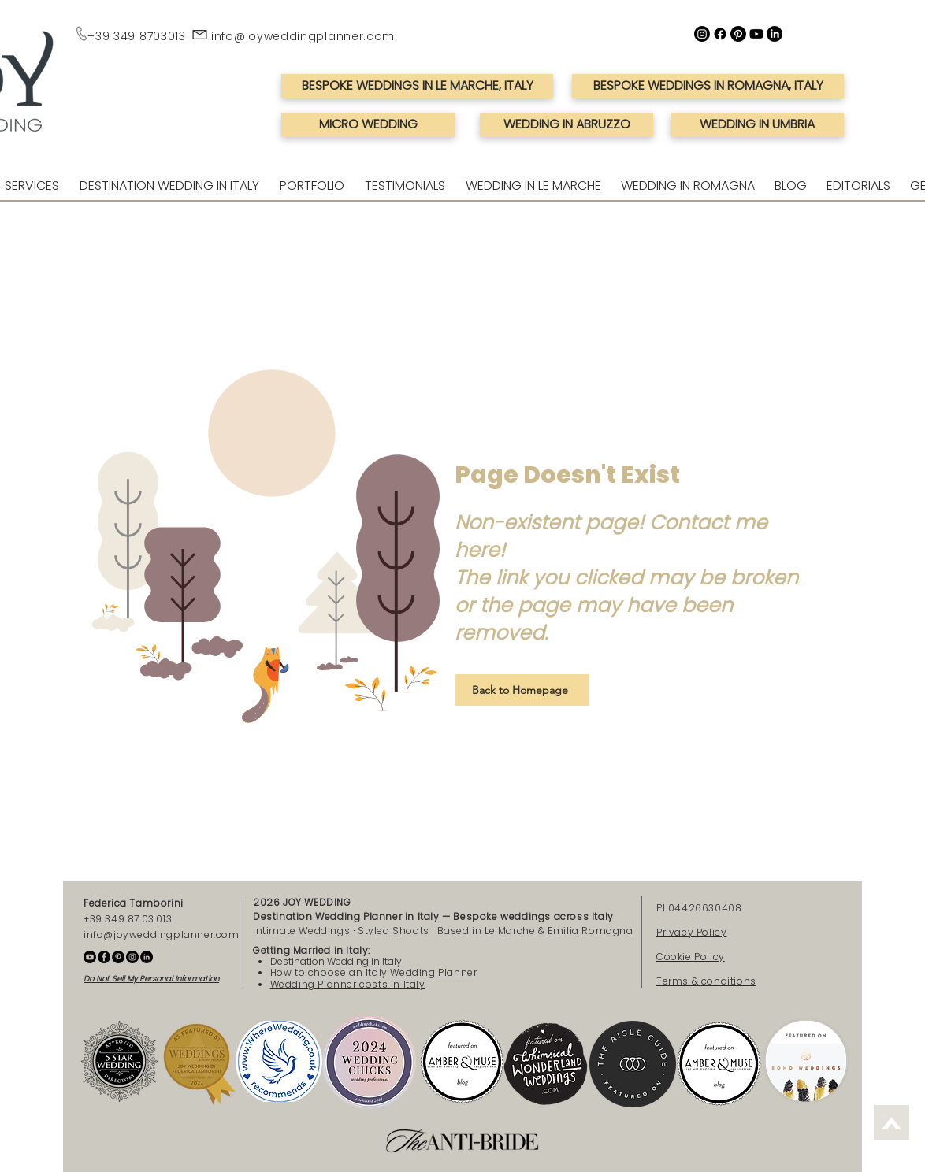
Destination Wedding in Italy (336, 961)
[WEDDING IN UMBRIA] (757, 125)
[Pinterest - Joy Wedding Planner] (118, 957)
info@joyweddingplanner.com (303, 36)
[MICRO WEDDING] (368, 125)
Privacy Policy (691, 932)
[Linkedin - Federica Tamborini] (146, 957)
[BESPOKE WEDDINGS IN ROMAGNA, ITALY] (708, 86)
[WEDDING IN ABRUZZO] (566, 125)
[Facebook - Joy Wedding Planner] (104, 957)
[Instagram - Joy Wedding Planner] (132, 957)
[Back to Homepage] (522, 690)
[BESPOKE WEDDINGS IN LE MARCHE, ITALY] (417, 86)
